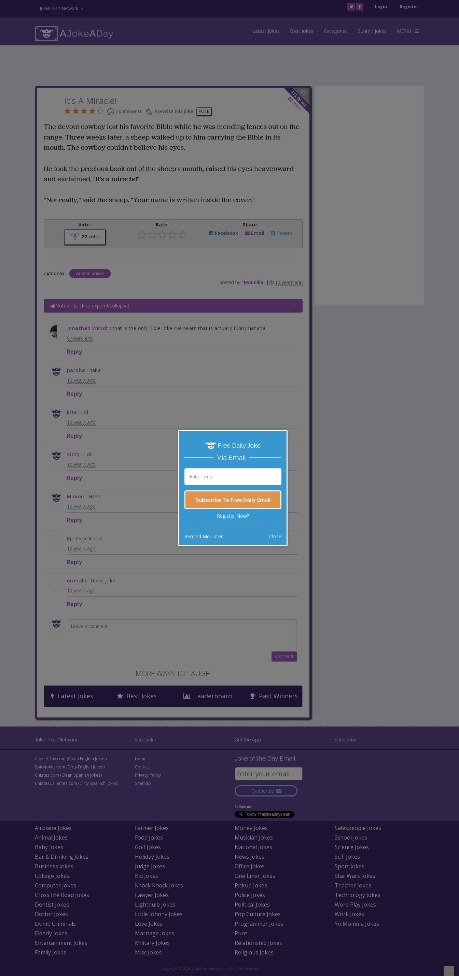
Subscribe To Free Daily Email (233, 499)
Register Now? (233, 516)
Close (275, 536)
